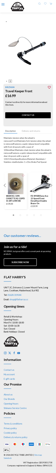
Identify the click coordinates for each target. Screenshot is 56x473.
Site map (38, 455)
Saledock (8, 458)
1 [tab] (10, 81)
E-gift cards (9, 379)
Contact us (28, 115)
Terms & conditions (13, 423)
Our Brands (9, 399)
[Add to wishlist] (23, 175)
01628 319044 (14, 295)
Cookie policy (10, 432)
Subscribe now (20, 262)
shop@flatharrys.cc (19, 299)
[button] (2, 4)
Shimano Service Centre (15, 408)
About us (8, 394)
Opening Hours (11, 403)
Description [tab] (10, 131)
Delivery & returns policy (15, 437)
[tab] (13, 215)
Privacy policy (10, 428)
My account (9, 374)
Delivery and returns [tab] (31, 131)
